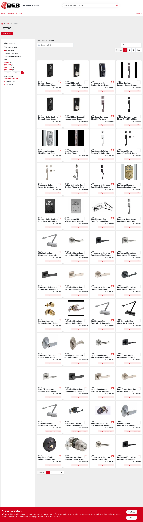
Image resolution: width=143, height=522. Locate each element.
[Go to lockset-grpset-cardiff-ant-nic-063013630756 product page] (76, 145)
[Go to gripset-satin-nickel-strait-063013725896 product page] (102, 145)
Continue (131, 512)
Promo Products (11, 47)
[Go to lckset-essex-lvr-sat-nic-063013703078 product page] (76, 349)
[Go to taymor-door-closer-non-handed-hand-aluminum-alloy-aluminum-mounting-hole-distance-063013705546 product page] (50, 417)
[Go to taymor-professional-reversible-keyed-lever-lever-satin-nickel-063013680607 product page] (76, 315)
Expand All (15, 78)
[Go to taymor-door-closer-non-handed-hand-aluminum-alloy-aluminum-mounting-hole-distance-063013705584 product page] (50, 247)
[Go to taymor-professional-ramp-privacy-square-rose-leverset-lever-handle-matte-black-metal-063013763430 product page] (76, 383)
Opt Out (131, 518)
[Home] (2, 24)
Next (138, 50)
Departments (11, 13)
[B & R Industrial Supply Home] (10, 5)
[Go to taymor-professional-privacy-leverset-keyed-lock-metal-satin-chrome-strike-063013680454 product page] (129, 417)
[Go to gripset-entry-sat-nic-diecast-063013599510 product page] (129, 213)
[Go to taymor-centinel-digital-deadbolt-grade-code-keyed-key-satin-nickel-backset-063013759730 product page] (76, 111)
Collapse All (7, 78)
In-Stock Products (12, 53)
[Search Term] (90, 5)
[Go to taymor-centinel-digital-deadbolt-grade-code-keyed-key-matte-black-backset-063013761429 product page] (50, 77)
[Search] (117, 5)
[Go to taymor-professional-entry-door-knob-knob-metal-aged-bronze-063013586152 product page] (102, 417)
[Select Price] (22, 72)
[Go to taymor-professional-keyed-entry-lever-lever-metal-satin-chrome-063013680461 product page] (50, 349)
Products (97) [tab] (7, 33)
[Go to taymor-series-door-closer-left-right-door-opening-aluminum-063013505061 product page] (102, 213)
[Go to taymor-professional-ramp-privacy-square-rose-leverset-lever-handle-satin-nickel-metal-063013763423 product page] (102, 383)
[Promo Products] (5, 47)
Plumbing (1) (10, 84)
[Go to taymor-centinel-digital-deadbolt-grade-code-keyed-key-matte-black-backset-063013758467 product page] (50, 213)
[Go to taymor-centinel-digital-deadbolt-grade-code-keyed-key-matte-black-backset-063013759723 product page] (50, 111)
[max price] (16, 72)
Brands (21, 13)
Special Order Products (13, 56)
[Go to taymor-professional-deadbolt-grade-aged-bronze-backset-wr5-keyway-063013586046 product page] (50, 451)
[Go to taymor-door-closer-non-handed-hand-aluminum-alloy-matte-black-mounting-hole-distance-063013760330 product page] (129, 315)
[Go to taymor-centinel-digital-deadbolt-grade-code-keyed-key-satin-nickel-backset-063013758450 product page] (76, 213)
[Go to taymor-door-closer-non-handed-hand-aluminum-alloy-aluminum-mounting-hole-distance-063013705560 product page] (102, 315)
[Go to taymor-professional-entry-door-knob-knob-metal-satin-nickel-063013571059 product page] (76, 451)
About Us (139, 13)
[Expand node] (4, 81)
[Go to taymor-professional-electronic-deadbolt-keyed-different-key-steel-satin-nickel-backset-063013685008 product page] (129, 179)
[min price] (7, 72)
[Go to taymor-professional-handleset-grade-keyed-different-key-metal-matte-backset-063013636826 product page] (129, 111)
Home (3, 13)
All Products (10, 50)
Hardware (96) (10, 81)
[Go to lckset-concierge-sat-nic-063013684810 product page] (50, 145)
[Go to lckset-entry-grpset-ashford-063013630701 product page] (102, 111)
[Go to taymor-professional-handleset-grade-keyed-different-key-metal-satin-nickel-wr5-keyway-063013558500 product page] (76, 179)
